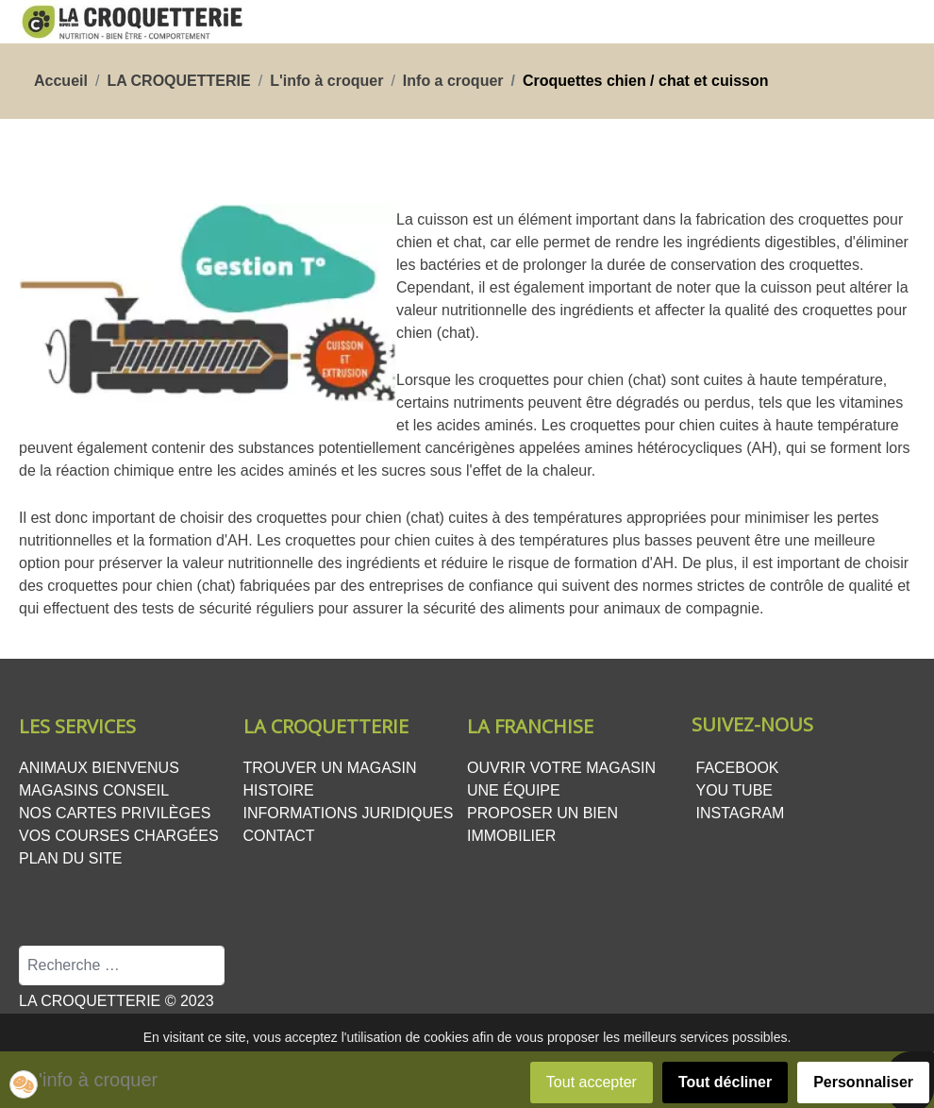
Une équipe (513, 790)
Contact (279, 836)
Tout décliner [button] (725, 1082)
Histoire (278, 790)
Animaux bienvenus (99, 768)
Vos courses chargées (119, 836)
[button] (23, 1084)
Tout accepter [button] (591, 1082)
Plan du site (70, 858)
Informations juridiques (348, 813)
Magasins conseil (94, 790)
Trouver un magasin (330, 768)
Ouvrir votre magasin (561, 768)
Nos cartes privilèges (114, 813)
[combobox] (122, 965)
